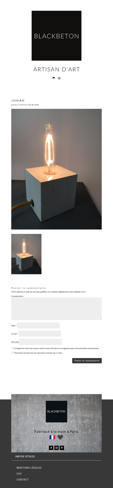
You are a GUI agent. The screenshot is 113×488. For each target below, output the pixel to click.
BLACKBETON (20, 105)
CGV (19, 473)
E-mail (14, 334)
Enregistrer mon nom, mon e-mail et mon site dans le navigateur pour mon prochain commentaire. (56, 348)
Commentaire (17, 296)
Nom (14, 325)
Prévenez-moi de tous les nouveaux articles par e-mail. (38, 353)
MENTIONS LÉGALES (29, 467)
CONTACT (23, 479)
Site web (15, 342)
